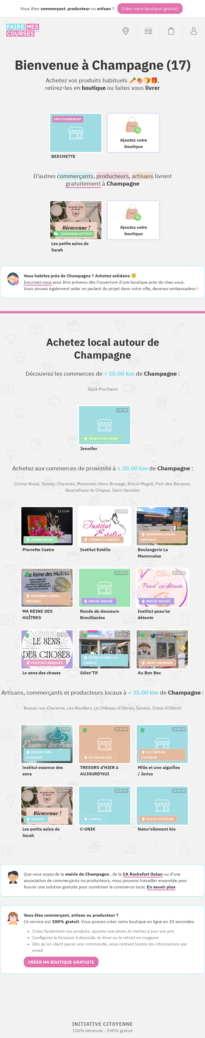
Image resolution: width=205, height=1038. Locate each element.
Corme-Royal (26, 483)
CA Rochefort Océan (143, 874)
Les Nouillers (79, 708)
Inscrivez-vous (38, 282)
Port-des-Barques (172, 483)
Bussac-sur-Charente (44, 708)
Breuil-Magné (140, 483)
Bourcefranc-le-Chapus (87, 490)
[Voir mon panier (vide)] (171, 31)
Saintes (143, 708)
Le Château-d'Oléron (114, 708)
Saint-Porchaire (103, 389)
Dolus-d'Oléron (166, 708)
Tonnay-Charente (58, 483)
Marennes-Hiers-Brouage (101, 483)
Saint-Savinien (126, 490)
